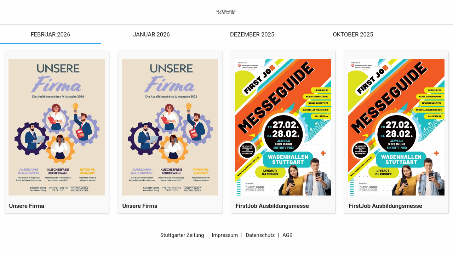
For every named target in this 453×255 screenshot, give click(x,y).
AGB (287, 235)
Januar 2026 (151, 34)
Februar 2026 (50, 34)
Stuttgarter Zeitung (182, 235)
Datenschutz (260, 235)
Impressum (225, 235)
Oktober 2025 (353, 34)
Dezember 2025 (252, 34)
